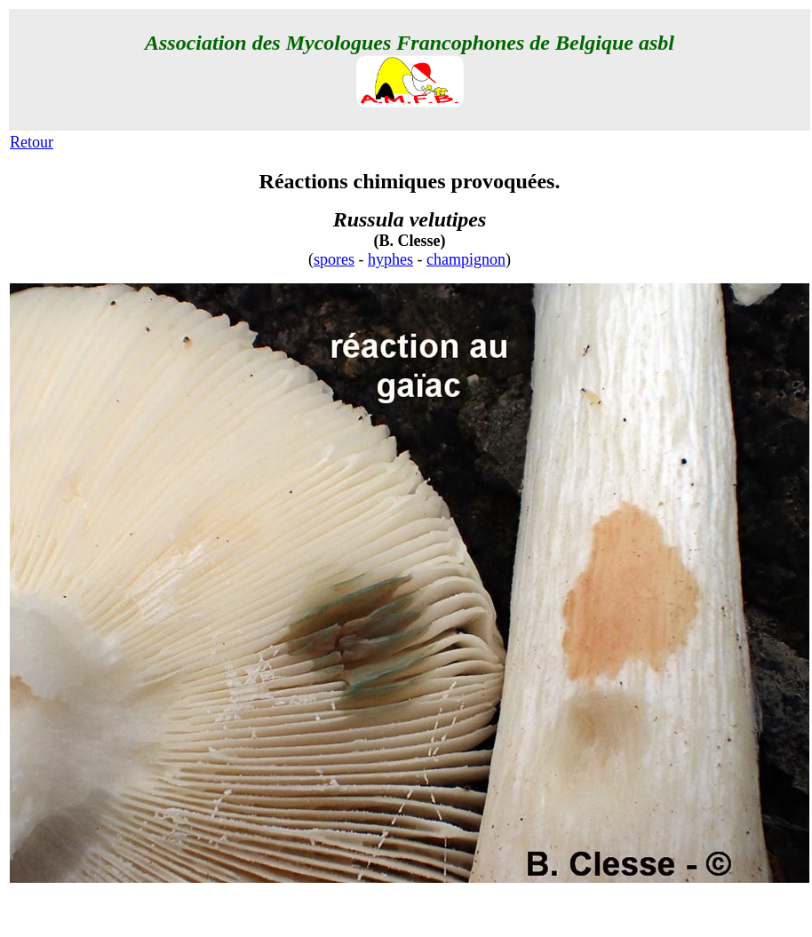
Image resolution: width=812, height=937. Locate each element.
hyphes (390, 259)
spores (334, 259)
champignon (466, 259)
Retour (31, 142)
